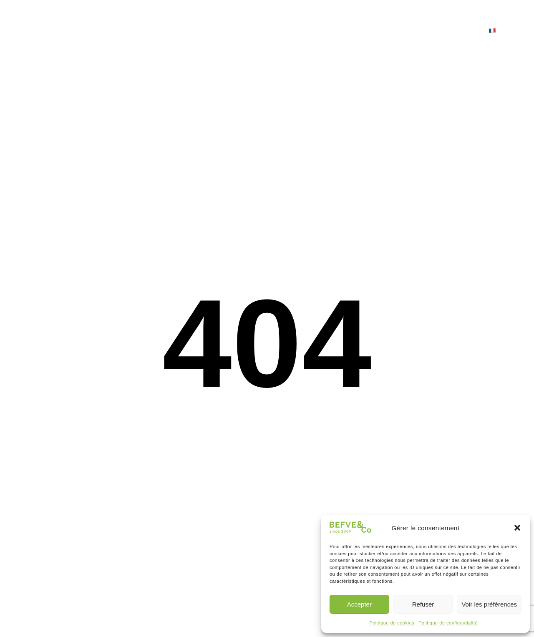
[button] (517, 528)
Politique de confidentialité (448, 622)
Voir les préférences (489, 604)
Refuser (423, 604)
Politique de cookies (391, 622)
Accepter (359, 604)
